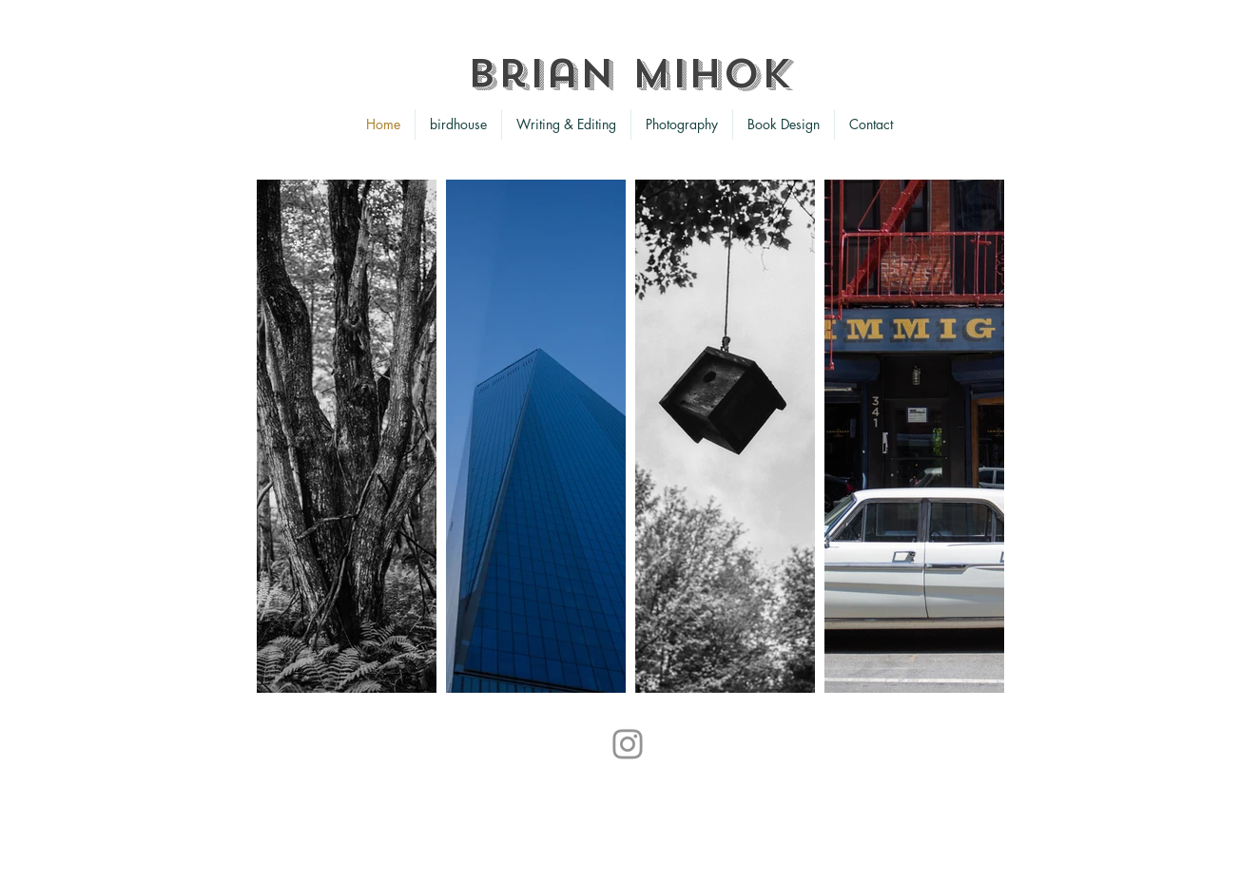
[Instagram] (628, 744)
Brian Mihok (629, 74)
